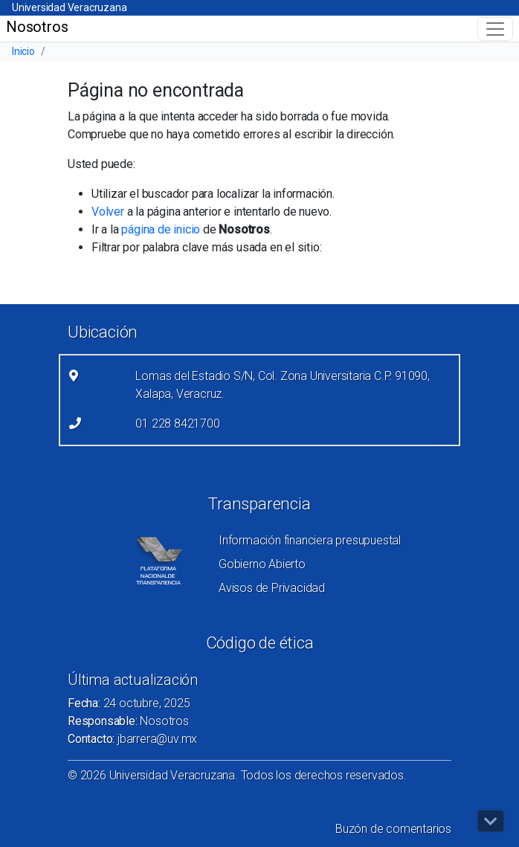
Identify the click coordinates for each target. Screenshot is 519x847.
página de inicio (160, 229)
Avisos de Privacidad (272, 588)
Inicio (23, 51)
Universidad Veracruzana (69, 7)
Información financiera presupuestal (310, 540)
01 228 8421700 (177, 423)
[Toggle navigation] (495, 29)
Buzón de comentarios (393, 829)
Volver (107, 211)
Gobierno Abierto (262, 564)
